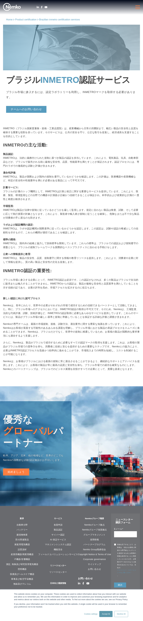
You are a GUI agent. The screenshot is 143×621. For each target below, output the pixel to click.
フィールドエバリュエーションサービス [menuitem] (58, 555)
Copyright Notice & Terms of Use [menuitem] (94, 555)
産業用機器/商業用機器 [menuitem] (22, 555)
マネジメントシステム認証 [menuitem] (58, 545)
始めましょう (16, 471)
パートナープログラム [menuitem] (94, 545)
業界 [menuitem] (22, 519)
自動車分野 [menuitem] (22, 525)
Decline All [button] (121, 614)
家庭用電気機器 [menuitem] (22, 545)
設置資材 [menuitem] (22, 550)
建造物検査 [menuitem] (22, 535)
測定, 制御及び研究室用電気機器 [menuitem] (22, 564)
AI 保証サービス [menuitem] (58, 540)
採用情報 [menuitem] (94, 540)
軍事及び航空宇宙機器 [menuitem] (22, 579)
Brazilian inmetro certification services (59, 19)
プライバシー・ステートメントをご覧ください (126, 571)
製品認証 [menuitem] (58, 530)
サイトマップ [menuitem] (94, 564)
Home (9, 19)
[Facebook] (41, 7)
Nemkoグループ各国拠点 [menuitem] (94, 530)
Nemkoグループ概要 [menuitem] (94, 519)
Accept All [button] (106, 614)
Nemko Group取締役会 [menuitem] (94, 550)
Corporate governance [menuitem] (94, 559)
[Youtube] (46, 7)
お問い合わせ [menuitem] (94, 569)
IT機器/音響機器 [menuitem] (22, 559)
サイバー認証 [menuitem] (58, 535)
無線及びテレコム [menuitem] (22, 584)
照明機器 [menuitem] (22, 569)
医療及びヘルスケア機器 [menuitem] (22, 574)
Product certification (26, 19)
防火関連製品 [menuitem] (22, 540)
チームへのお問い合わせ (26, 109)
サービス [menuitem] (58, 519)
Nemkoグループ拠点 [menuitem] (94, 525)
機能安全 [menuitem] (58, 550)
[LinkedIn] (38, 7)
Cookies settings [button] (90, 614)
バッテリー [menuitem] (22, 530)
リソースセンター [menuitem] (58, 566)
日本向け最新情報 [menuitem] (58, 584)
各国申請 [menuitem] (58, 525)
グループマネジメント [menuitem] (94, 535)
